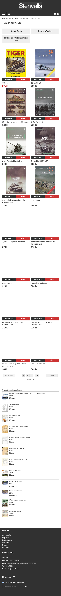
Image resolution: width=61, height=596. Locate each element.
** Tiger (5, 83)
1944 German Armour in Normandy (15, 122)
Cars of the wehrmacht (40, 283)
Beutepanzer (7, 283)
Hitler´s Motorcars (38, 364)
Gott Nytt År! (6, 18)
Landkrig (15, 18)
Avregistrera (19, 582)
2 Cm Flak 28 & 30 (38, 122)
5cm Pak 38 (35, 200)
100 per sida (30, 379)
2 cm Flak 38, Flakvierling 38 (13, 161)
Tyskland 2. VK (35, 18)
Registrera (8, 582)
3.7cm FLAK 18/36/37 (39, 161)
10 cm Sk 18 (36, 83)
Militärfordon (24, 18)
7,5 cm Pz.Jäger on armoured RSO (15, 242)
